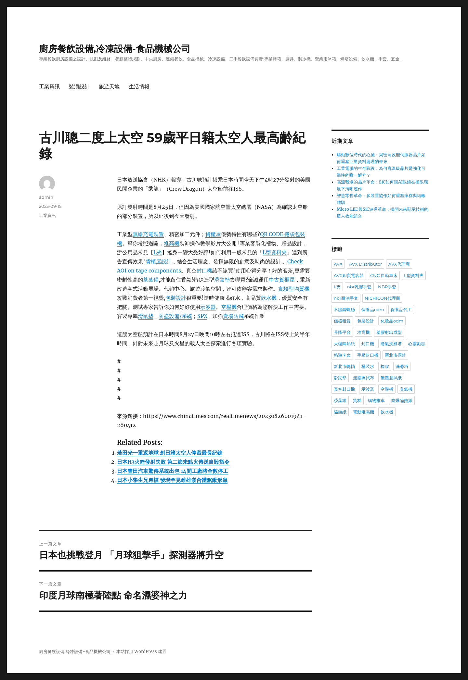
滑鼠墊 (222, 279)
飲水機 (269, 298)
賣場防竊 (233, 316)
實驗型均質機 (293, 288)
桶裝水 (367, 366)
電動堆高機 (363, 411)
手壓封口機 (367, 355)
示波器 (208, 307)
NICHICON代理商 (382, 298)
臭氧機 (406, 389)
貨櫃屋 (213, 234)
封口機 (204, 270)
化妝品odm (392, 320)
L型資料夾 (275, 252)
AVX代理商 (399, 264)
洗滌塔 (402, 366)
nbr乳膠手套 (359, 286)
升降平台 (342, 332)
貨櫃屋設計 (159, 261)
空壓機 (229, 307)
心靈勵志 (416, 343)
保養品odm (372, 309)
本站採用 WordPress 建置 (141, 651)
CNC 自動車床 (383, 275)
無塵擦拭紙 (391, 377)
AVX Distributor (365, 264)
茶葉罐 (151, 279)
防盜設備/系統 (175, 316)
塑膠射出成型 (389, 332)
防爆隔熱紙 (401, 400)
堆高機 (171, 243)
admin (46, 197)
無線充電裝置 (148, 234)
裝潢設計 (79, 86)
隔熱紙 (340, 411)
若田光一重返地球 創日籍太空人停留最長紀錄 (169, 452)
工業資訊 (49, 86)
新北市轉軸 (344, 366)
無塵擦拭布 (363, 377)
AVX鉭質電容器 (349, 275)
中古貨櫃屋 (282, 279)
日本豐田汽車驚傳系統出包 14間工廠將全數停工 (172, 471)
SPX (202, 316)
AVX (338, 264)
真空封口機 (344, 389)
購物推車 (376, 400)
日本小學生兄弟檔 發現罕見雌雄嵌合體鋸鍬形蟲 (172, 480)
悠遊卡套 (342, 355)
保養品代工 (401, 309)
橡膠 (385, 366)
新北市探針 (395, 355)
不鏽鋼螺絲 (344, 309)
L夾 (157, 252)
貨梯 (357, 400)
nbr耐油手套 (346, 298)
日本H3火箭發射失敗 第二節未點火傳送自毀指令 (173, 462)
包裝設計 (175, 298)
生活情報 (139, 86)
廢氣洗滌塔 (391, 343)
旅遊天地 (109, 86)
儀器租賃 (342, 320)
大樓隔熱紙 (344, 343)
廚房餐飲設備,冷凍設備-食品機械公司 (114, 48)
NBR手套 (387, 286)
